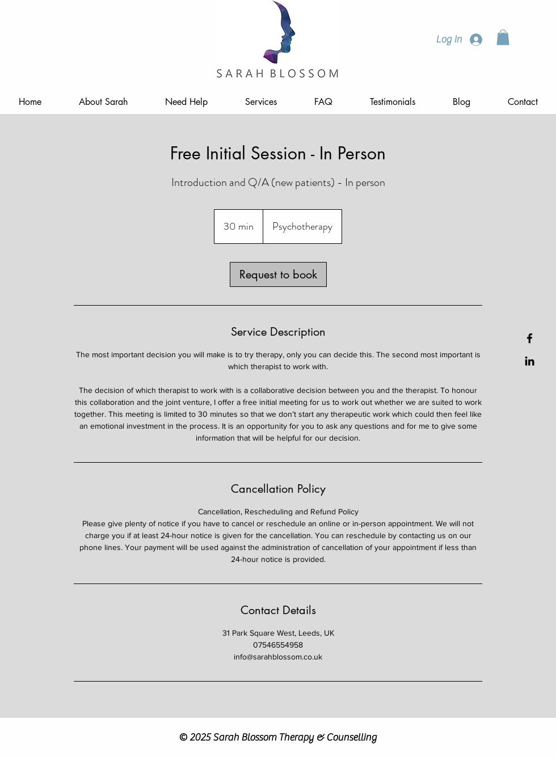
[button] (502, 37)
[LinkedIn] (529, 360)
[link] (278, 274)
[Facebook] (529, 338)
